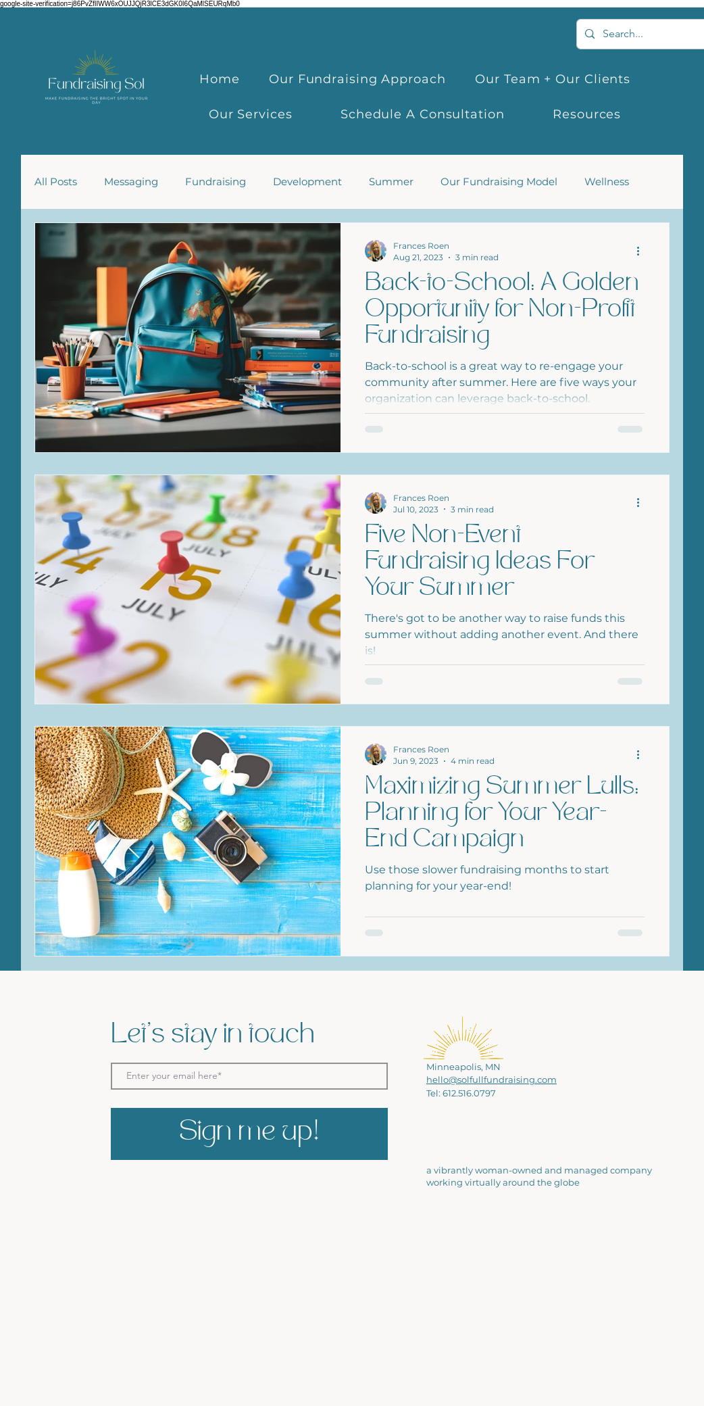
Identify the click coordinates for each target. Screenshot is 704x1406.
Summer (391, 182)
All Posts (55, 182)
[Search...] (649, 34)
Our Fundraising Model (499, 182)
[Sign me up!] (249, 1134)
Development (307, 182)
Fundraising (215, 182)
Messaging (131, 182)
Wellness (606, 182)
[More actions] (642, 251)
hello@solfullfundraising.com (491, 1079)
